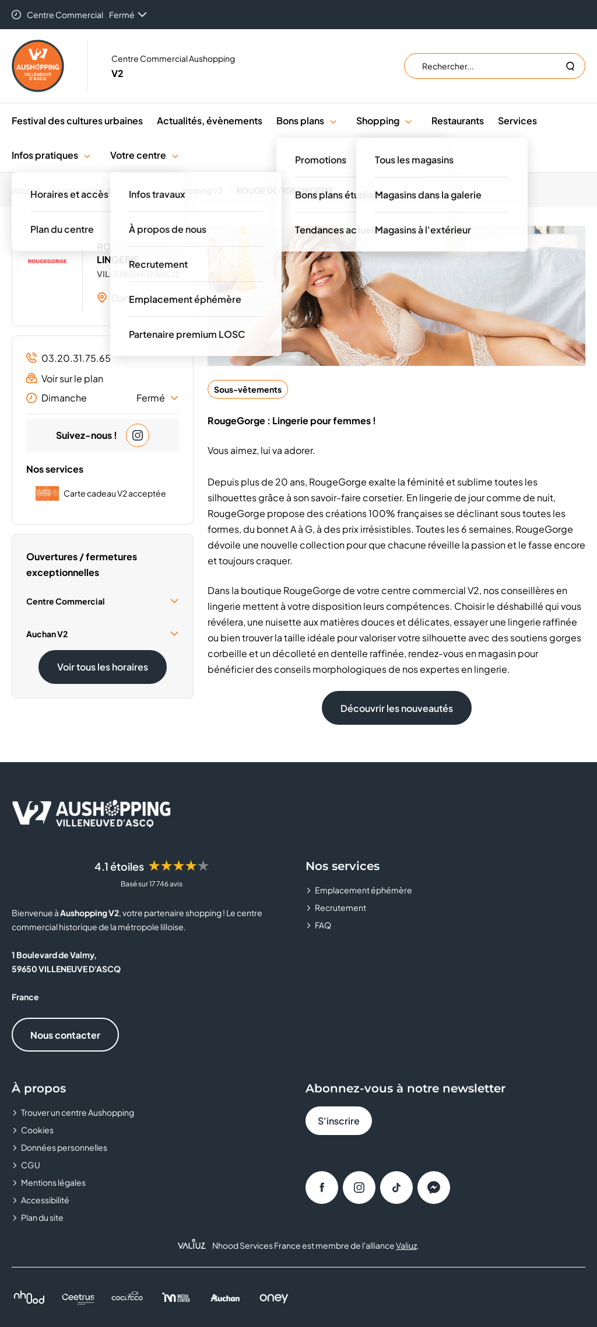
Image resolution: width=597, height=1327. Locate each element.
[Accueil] (29, 190)
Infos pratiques (45, 155)
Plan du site (42, 1217)
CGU (30, 1165)
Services (517, 120)
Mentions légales (53, 1182)
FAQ (323, 925)
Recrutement (340, 907)
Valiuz (406, 1245)
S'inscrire (339, 1121)
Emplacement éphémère (363, 890)
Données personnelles (64, 1147)
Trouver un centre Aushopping (77, 1112)
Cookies (37, 1130)
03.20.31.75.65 (68, 358)
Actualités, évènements (209, 120)
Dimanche (102, 398)
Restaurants (457, 120)
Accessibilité (45, 1200)
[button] (333, 120)
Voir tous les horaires (102, 667)
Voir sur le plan (64, 378)
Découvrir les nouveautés (396, 708)
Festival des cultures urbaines (77, 120)
